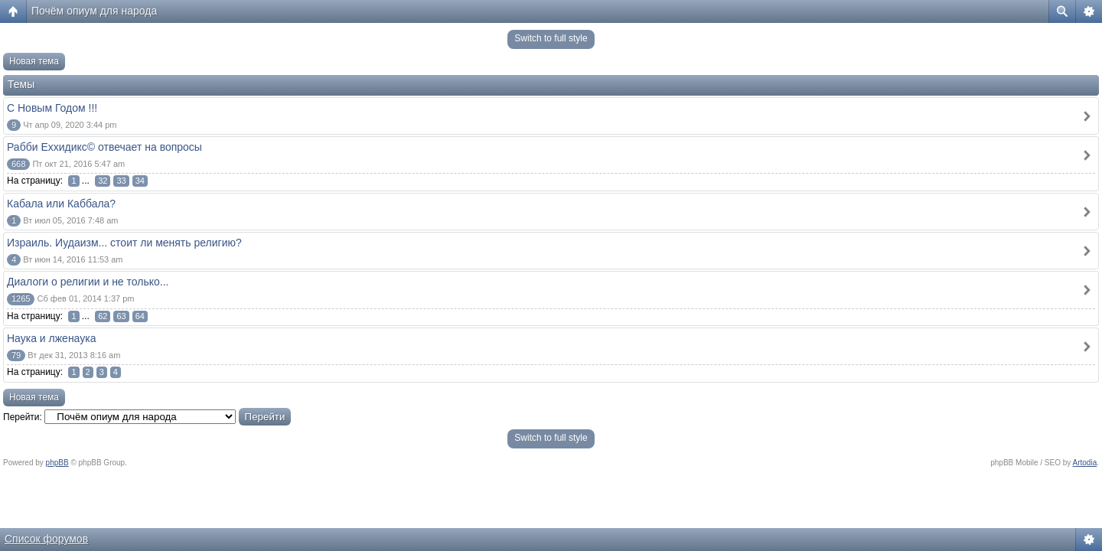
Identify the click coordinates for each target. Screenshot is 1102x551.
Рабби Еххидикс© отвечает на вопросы (104, 147)
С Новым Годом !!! (52, 108)
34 (140, 180)
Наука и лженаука (51, 338)
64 (140, 316)
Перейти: (22, 417)
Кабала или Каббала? (61, 203)
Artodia (1085, 462)
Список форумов (46, 539)
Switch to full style (550, 38)
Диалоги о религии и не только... (87, 282)
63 (121, 316)
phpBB (57, 462)
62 (102, 316)
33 (121, 180)
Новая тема (34, 61)
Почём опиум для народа (94, 11)
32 (102, 180)
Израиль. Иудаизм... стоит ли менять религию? (124, 242)
